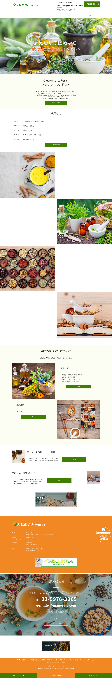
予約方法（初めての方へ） (77, 15)
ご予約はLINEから (56, 675)
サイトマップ (63, 663)
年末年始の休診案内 (28, 126)
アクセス (90, 15)
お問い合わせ (93, 675)
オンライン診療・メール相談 (41, 452)
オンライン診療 (62, 15)
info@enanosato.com (72, 5)
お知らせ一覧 (56, 145)
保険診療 (52, 15)
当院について (24, 15)
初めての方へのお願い (29, 140)
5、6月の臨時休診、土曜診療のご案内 (33, 122)
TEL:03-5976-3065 (18, 675)
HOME (15, 15)
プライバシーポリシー (51, 663)
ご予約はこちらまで (56, 624)
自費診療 (44, 15)
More (78, 387)
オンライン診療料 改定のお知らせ (32, 135)
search (97, 15)
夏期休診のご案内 (28, 131)
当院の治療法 (34, 15)
